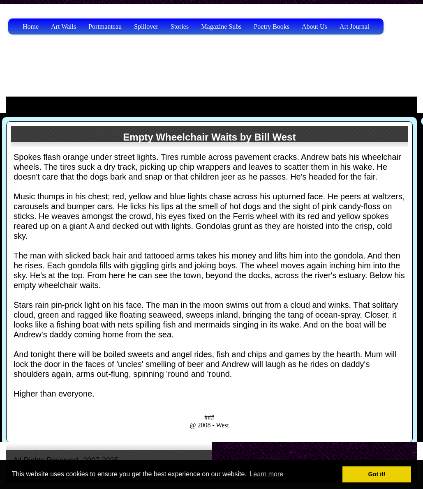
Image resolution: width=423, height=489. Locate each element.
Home (31, 26)
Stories (180, 26)
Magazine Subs (221, 26)
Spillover (146, 26)
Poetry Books (271, 26)
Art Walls (63, 26)
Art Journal (354, 26)
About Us (314, 26)
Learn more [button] (266, 474)
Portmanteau (105, 26)
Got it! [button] (377, 474)
